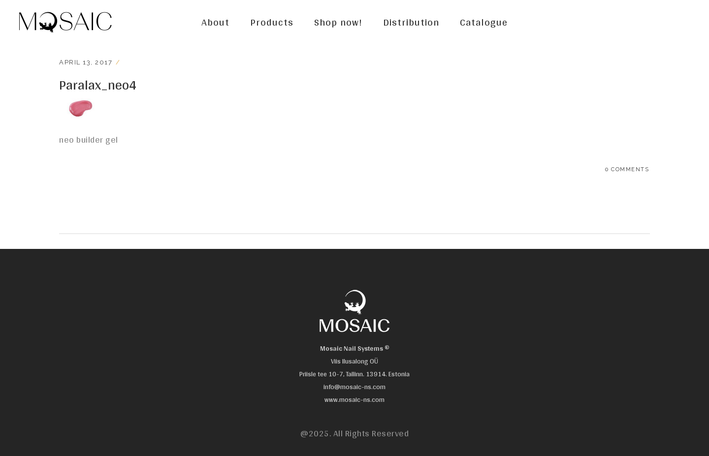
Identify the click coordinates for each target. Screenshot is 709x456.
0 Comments (627, 169)
